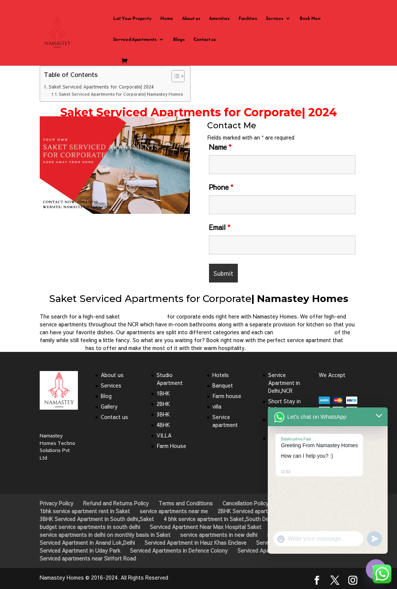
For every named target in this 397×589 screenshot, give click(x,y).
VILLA (164, 435)
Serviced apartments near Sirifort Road (88, 558)
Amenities (219, 19)
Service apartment (225, 420)
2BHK (163, 403)
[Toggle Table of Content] (174, 76)
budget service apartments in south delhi (90, 526)
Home (166, 19)
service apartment (143, 316)
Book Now (310, 19)
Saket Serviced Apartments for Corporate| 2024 (101, 86)
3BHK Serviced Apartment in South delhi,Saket (97, 519)
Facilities (248, 19)
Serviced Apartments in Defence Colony (179, 550)
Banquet (222, 385)
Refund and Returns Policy (116, 503)
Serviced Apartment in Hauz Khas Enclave (195, 542)
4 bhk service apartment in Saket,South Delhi (219, 519)
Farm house (226, 396)
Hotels (220, 375)
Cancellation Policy (245, 503)
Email (219, 227)
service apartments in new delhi (218, 534)
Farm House (171, 445)
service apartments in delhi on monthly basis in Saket (105, 534)
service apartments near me (174, 511)
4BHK (163, 424)
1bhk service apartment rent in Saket (85, 511)
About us (191, 19)
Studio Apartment (170, 378)
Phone (221, 187)
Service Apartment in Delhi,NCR (284, 382)
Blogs (179, 40)
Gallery (109, 406)
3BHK (163, 414)
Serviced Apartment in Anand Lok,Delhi (87, 542)
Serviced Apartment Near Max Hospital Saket (205, 526)
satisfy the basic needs (304, 332)
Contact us (205, 40)
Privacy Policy (56, 503)
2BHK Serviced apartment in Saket (259, 511)
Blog (106, 396)
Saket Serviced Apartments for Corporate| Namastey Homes (121, 94)
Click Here (115, 232)
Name (220, 147)
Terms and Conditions (185, 503)
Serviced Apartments (135, 40)
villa (216, 406)
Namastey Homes (62, 348)
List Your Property (132, 19)
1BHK (163, 393)
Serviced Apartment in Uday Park (80, 550)
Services (274, 19)
